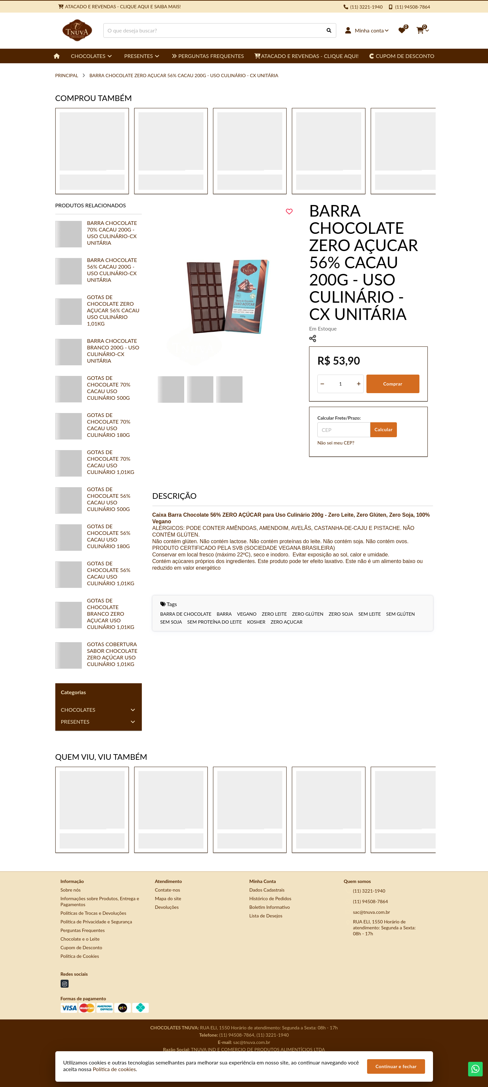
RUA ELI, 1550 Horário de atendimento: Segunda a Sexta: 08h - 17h (384, 927)
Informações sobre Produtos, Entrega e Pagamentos (100, 901)
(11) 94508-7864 (370, 901)
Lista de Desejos (266, 915)
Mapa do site (168, 898)
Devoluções (167, 907)
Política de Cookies (80, 956)
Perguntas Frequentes (83, 930)
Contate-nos (167, 890)
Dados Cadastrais (267, 890)
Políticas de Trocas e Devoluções (94, 913)
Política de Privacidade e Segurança (96, 921)
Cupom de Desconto (81, 947)
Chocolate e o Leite (80, 939)
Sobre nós (71, 890)
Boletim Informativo (269, 907)
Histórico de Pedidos (270, 898)
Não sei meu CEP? (335, 442)
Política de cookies (114, 1069)
